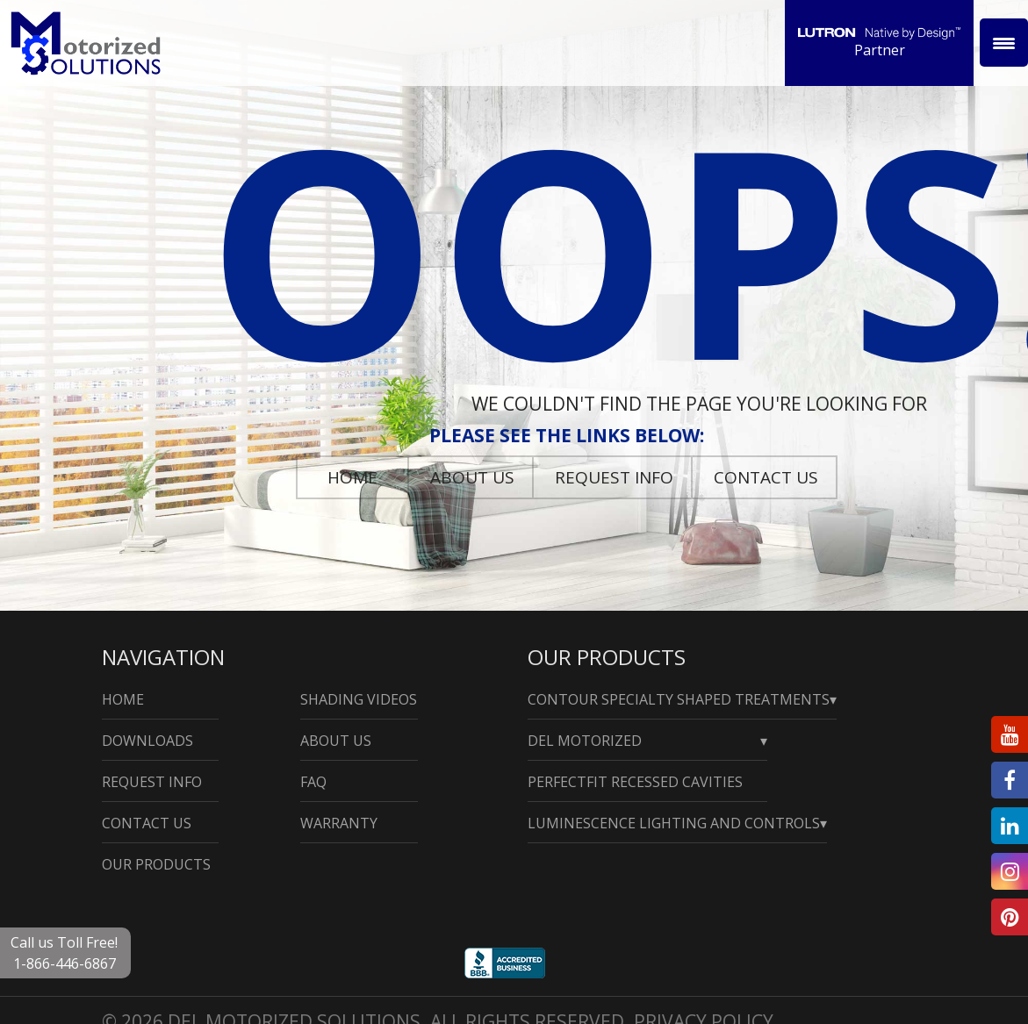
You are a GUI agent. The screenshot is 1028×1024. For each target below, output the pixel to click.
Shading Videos (358, 699)
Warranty (338, 823)
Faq (313, 781)
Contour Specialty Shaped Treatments (679, 699)
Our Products (156, 864)
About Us (472, 477)
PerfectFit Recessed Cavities (635, 781)
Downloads (147, 740)
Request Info (614, 477)
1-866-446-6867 (64, 963)
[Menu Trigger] (1004, 42)
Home (352, 477)
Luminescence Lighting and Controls (674, 823)
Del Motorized (585, 740)
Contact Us (766, 477)
